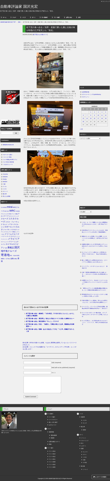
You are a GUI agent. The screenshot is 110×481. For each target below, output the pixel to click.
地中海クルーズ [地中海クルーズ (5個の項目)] (9, 251)
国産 (82, 448)
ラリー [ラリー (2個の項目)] (11, 241)
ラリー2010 (52, 464)
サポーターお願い (8, 154)
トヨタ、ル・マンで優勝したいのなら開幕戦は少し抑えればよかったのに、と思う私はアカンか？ (94, 224)
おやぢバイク (52, 425)
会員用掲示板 (85, 92)
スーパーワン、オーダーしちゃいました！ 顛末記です (94, 267)
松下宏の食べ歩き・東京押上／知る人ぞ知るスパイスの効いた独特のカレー (50, 318)
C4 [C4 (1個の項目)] (1, 207)
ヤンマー (85, 452)
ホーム (4, 17)
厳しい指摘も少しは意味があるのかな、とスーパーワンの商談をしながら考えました (94, 261)
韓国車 (52, 438)
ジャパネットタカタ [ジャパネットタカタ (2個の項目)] (10, 229)
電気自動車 (54, 435)
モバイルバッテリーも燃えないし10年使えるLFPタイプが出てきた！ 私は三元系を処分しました (94, 254)
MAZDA (5, 181)
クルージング (84, 440)
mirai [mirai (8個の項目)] (10, 206)
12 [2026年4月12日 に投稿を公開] (105, 115)
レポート (83, 446)
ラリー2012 (52, 456)
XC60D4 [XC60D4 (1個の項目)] (18, 211)
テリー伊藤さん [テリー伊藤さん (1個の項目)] (13, 231)
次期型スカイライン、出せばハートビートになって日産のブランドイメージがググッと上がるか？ (94, 282)
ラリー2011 (52, 459)
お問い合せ (69, 17)
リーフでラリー (53, 419)
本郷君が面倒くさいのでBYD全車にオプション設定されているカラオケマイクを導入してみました (95, 246)
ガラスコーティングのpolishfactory (91, 94)
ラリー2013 (52, 454)
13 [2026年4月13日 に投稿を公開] (83, 118)
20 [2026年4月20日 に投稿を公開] (83, 121)
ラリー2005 (52, 467)
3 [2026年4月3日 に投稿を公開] (98, 112)
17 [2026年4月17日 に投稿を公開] (98, 118)
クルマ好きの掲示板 (8, 162)
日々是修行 (45, 17)
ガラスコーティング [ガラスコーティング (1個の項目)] (14, 216)
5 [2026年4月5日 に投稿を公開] (105, 112)
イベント (83, 438)
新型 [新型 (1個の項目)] (18, 255)
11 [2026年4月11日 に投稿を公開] (102, 115)
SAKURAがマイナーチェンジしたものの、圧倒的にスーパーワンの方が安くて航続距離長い (95, 231)
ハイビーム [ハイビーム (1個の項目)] (3, 236)
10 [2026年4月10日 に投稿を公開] (98, 115)
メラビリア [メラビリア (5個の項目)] (14, 238)
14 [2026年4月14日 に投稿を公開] (87, 118)
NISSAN (5, 176)
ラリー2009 (52, 462)
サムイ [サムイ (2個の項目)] (5, 224)
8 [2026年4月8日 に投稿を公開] (90, 115)
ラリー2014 (52, 451)
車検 (50, 444)
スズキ (5, 189)
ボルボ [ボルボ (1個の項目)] (12, 236)
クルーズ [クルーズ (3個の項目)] (4, 219)
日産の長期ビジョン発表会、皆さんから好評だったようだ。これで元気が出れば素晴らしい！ (94, 301)
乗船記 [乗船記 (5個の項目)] (10, 247)
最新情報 (51, 432)
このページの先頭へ (101, 477)
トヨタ (85, 457)
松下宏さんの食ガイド (40, 34)
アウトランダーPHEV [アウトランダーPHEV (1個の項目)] (6, 214)
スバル (5, 186)
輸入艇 (83, 466)
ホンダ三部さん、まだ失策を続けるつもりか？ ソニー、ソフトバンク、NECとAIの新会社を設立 (95, 322)
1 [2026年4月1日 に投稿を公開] (90, 112)
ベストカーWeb (7, 157)
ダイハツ (5, 191)
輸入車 (5, 194)
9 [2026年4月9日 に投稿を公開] (94, 115)
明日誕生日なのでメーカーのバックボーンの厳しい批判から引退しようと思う (94, 295)
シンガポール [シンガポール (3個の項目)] (6, 227)
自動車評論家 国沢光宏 (19, 6)
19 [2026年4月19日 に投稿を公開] (105, 118)
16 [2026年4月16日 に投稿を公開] (94, 118)
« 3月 (81, 129)
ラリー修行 (57, 17)
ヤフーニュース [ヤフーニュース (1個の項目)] (5, 241)
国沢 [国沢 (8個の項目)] (17, 247)
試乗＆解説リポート (54, 441)
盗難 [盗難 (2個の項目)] (12, 258)
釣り (82, 443)
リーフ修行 (52, 417)
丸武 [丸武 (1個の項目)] (6, 247)
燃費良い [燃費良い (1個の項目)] (3, 258)
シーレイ (85, 469)
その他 (85, 462)
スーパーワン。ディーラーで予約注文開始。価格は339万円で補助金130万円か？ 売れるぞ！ (95, 307)
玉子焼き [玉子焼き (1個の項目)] (8, 258)
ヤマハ (85, 454)
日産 (84, 460)
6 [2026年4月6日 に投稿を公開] (83, 115)
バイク (24, 17)
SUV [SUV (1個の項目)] (8, 211)
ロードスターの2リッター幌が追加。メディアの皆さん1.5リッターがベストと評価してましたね (95, 314)
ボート (34, 17)
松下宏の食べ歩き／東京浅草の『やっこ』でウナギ (42, 321)
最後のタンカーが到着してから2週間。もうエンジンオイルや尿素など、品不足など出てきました (94, 238)
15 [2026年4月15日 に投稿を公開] (90, 118)
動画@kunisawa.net (8, 144)
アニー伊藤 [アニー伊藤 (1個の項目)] (15, 214)
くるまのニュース (8, 164)
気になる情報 (6, 196)
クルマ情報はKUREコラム (10, 159)
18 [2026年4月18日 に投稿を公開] (102, 118)
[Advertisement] (50, 217)
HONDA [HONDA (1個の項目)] (4, 207)
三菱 (4, 184)
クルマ (14, 17)
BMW (84, 430)
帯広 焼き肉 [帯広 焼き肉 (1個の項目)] (13, 255)
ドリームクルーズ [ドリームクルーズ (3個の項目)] (12, 234)
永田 (79, 17)
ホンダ (85, 423)
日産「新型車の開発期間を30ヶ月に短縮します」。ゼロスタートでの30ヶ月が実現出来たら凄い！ (95, 274)
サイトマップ (106, 1)
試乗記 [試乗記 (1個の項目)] (15, 258)
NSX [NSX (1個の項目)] (5, 211)
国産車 (83, 417)
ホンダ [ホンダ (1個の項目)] (8, 236)
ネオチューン (85, 97)
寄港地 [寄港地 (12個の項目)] (5, 255)
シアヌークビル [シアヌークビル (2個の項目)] (13, 224)
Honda (4, 179)
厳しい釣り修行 (53, 422)
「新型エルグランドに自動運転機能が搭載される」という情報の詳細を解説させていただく (94, 289)
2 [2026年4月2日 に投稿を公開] (94, 112)
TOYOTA (5, 174)
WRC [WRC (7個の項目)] (12, 210)
